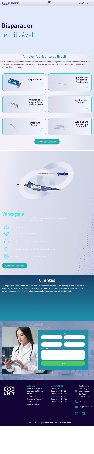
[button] (49, 3)
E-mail (43, 341)
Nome (43, 334)
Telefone (67, 341)
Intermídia (49, 423)
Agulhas (31, 385)
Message (44, 348)
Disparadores (57, 385)
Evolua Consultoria (63, 423)
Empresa (67, 334)
